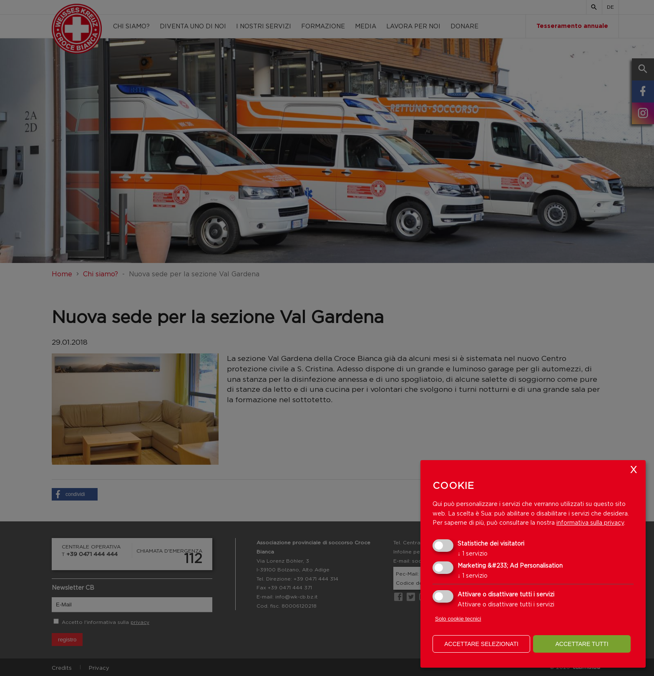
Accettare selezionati (481, 644)
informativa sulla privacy (590, 522)
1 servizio (473, 553)
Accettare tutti (581, 644)
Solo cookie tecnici (458, 619)
